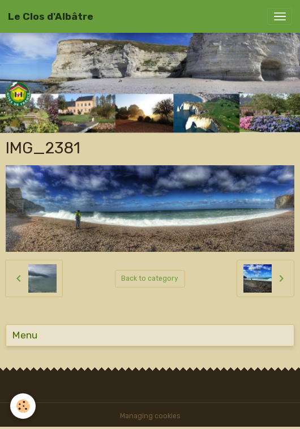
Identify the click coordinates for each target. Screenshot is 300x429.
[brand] (50, 16)
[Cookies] (23, 406)
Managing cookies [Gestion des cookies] (150, 416)
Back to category (149, 278)
